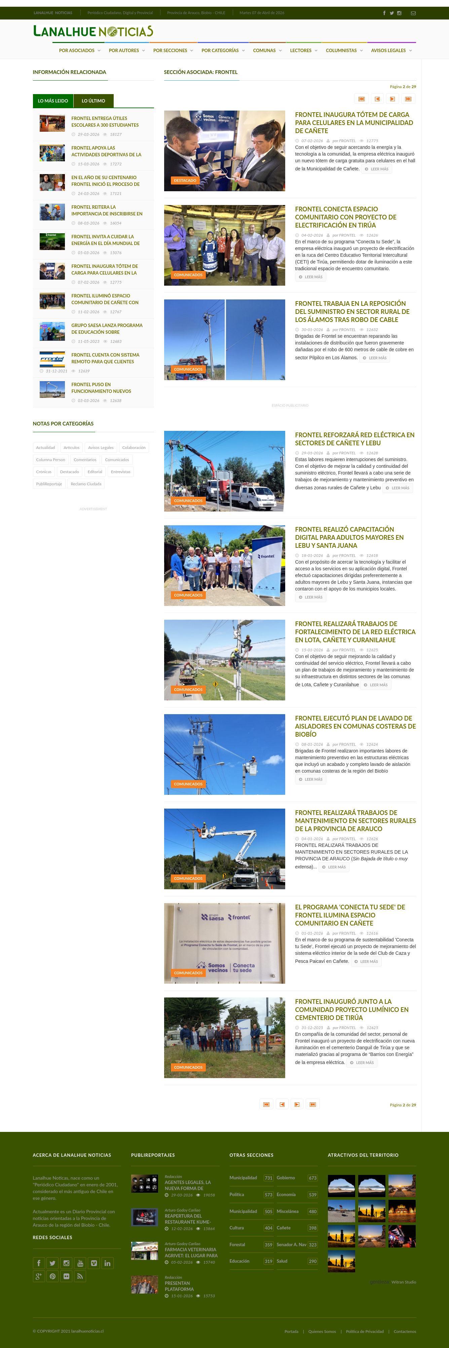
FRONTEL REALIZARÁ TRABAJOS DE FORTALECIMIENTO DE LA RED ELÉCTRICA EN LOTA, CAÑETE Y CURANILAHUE (355, 632)
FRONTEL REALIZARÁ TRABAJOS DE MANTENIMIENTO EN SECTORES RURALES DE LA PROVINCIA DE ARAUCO (355, 820)
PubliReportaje (49, 483)
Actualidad (45, 447)
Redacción (173, 1176)
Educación (252, 1261)
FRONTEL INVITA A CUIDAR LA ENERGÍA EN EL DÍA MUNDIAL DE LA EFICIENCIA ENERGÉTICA (106, 243)
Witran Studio (403, 1281)
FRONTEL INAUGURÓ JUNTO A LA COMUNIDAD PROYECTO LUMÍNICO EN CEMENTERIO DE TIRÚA (352, 1009)
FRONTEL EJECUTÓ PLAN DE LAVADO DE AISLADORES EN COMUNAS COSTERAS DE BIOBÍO (355, 726)
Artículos (71, 447)
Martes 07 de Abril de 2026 (262, 12)
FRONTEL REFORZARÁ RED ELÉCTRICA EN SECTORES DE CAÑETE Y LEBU (355, 439)
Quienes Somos (322, 1331)
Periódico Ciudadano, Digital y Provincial (120, 12)
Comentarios (85, 459)
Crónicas (43, 471)
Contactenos (405, 1331)
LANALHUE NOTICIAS (53, 12)
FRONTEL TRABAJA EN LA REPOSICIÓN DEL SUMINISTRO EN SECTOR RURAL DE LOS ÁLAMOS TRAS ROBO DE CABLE (352, 311)
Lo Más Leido (53, 101)
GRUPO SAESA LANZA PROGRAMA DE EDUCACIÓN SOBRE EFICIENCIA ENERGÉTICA (107, 332)
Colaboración (134, 447)
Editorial (95, 471)
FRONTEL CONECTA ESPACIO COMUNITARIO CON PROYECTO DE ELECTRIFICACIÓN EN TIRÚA (346, 217)
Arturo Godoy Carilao (182, 1210)
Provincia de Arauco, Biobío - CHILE (196, 12)
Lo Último (93, 101)
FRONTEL (347, 140)
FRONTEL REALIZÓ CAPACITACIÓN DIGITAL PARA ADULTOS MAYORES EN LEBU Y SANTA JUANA (349, 537)
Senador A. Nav (297, 1244)
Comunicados (117, 459)
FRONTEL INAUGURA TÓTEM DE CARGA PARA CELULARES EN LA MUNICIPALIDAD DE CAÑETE (105, 272)
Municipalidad (252, 1178)
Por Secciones (170, 50)
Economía (297, 1194)
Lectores (301, 50)
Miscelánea (297, 1211)
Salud (297, 1261)
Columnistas (341, 50)
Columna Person (50, 459)
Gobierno (297, 1178)
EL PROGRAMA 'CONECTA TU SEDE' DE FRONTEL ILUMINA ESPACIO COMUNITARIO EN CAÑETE (350, 915)
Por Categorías (219, 50)
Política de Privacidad (365, 1331)
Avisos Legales (388, 50)
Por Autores (124, 50)
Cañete (297, 1228)
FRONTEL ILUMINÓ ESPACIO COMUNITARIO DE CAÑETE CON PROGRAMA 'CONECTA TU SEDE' (105, 302)
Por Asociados (77, 50)
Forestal (252, 1244)
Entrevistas (120, 471)
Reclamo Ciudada (86, 483)
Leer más (376, 169)
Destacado (69, 471)
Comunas (264, 50)
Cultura (252, 1228)
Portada (291, 1331)
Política (252, 1194)
